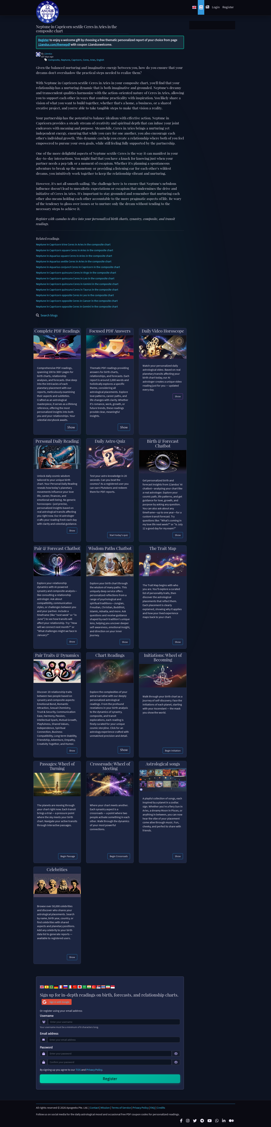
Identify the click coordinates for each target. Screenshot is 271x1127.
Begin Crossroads (119, 856)
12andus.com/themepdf (54, 45)
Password (46, 1047)
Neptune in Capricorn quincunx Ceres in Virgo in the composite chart (76, 272)
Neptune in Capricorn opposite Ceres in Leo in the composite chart (75, 295)
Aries (92, 59)
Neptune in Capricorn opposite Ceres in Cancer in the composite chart (77, 300)
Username (46, 1016)
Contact (94, 1107)
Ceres (86, 59)
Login (216, 7)
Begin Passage (67, 856)
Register (228, 7)
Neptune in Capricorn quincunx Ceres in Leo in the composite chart (75, 278)
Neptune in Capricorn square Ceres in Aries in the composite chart (74, 250)
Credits (161, 1107)
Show (71, 427)
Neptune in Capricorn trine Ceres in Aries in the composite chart (73, 244)
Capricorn (76, 59)
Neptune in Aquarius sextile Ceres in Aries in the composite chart (73, 261)
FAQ (152, 1107)
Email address (49, 1034)
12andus (48, 53)
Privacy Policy (94, 1069)
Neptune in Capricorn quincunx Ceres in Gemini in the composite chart (77, 284)
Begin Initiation (173, 750)
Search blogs (47, 315)
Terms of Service (121, 1107)
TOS (78, 1069)
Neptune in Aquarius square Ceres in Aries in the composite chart (74, 255)
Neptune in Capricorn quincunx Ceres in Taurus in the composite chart (77, 289)
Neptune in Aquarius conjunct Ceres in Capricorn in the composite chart (78, 267)
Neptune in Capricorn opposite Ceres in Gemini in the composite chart (77, 306)
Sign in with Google (55, 1002)
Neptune (65, 59)
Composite (54, 59)
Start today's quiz (119, 535)
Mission (105, 1107)
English (100, 59)
